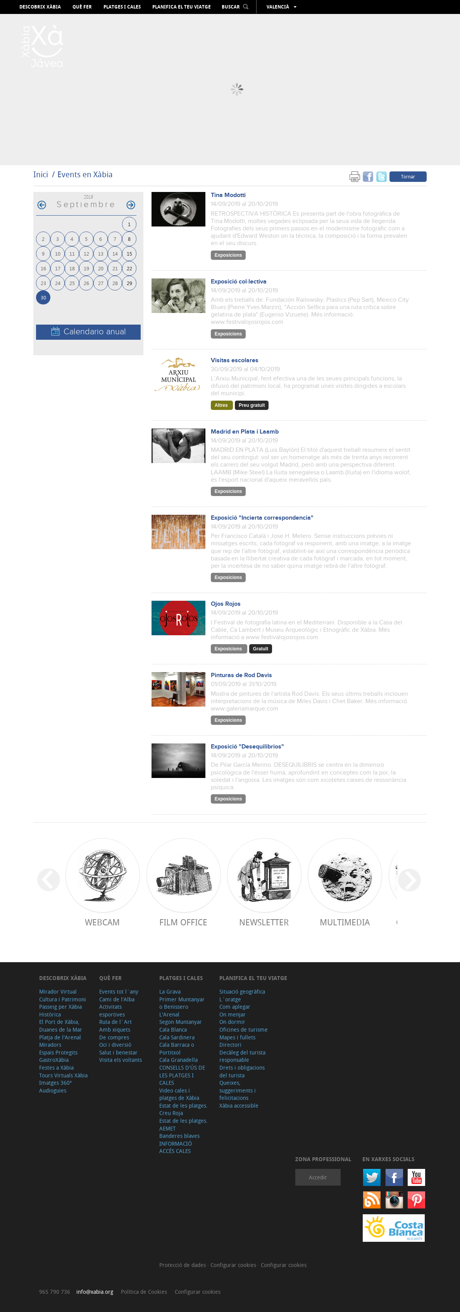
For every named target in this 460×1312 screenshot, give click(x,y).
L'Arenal (169, 1014)
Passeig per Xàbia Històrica (60, 1010)
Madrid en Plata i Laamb (245, 432)
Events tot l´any (118, 991)
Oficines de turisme (243, 1029)
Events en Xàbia (85, 174)
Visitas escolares (234, 360)
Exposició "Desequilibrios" (247, 746)
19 (86, 268)
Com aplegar (234, 1006)
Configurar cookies (234, 1265)
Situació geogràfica (242, 991)
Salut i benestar (118, 1052)
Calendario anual (88, 332)
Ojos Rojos (226, 604)
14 (115, 253)
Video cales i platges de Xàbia (179, 1094)
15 (129, 253)
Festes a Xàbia (56, 1067)
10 (57, 253)
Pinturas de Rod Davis (241, 675)
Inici (40, 174)
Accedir (318, 1177)
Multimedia (345, 922)
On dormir (232, 1021)
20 (100, 268)
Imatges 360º (55, 1082)
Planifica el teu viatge (181, 7)
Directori (230, 1044)
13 (100, 253)
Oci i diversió (115, 1044)
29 (129, 283)
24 (57, 283)
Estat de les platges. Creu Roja (183, 1109)
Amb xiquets (114, 1029)
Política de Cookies (144, 1291)
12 (86, 253)
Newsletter (264, 922)
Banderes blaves (179, 1135)
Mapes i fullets (237, 1037)
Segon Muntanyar (180, 1021)
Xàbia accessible (238, 1105)
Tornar (408, 176)
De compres (114, 1037)
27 (100, 283)
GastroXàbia (54, 1059)
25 (72, 283)
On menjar (232, 1014)
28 (115, 283)
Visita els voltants (120, 1059)
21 (115, 268)
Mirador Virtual (58, 991)
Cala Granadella (178, 1059)
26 (86, 283)
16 (43, 268)
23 (43, 283)
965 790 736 (54, 1291)
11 (72, 253)
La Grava (170, 991)
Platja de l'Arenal (60, 1037)
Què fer (82, 7)
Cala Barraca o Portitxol (176, 1048)
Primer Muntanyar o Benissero (182, 1003)
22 (129, 268)
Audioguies (52, 1090)
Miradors (50, 1044)
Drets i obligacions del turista (242, 1071)
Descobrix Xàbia (40, 7)
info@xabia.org (94, 1291)
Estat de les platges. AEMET (183, 1124)
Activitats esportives (112, 1010)
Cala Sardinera (177, 1037)
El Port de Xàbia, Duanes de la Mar (60, 1025)
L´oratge (230, 999)
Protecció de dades (183, 1265)
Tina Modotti (228, 195)
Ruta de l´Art (115, 1021)
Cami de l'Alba (116, 999)
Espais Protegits (58, 1052)
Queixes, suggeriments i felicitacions (237, 1090)
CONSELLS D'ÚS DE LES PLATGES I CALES (182, 1075)
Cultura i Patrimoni (62, 999)
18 (72, 268)
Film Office (183, 922)
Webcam (102, 922)
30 (43, 297)
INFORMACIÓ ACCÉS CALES (175, 1147)
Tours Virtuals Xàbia (63, 1075)
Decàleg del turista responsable (242, 1056)
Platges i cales (122, 7)
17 (57, 268)
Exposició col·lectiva (239, 281)
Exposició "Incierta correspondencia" (262, 518)
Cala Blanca (173, 1029)
